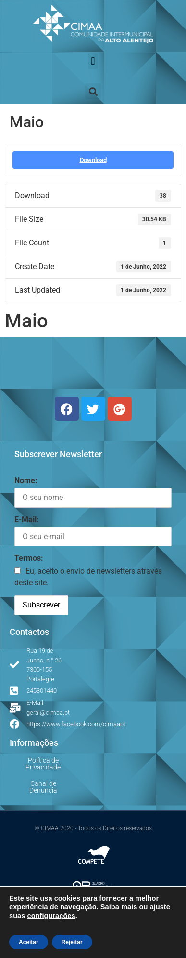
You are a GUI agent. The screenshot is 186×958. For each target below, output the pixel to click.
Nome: (25, 480)
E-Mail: (26, 519)
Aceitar (28, 942)
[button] (93, 61)
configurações (51, 915)
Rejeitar (72, 942)
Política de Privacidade (43, 763)
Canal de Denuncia (43, 787)
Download (93, 159)
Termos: (28, 558)
